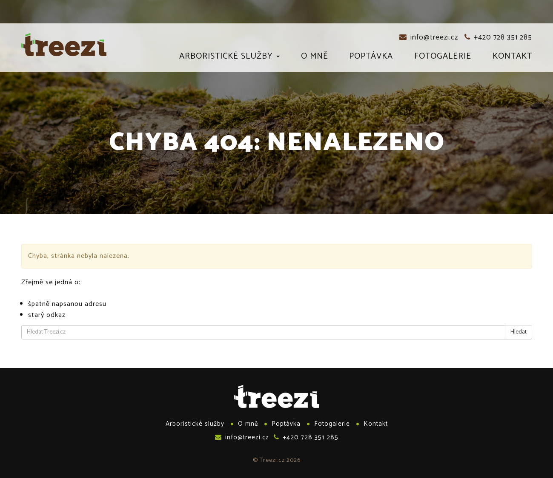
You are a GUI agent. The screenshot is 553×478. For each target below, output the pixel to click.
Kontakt (512, 57)
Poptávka (371, 57)
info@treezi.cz (428, 37)
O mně (314, 57)
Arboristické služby (229, 57)
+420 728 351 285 (498, 37)
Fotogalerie (442, 57)
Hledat (518, 332)
